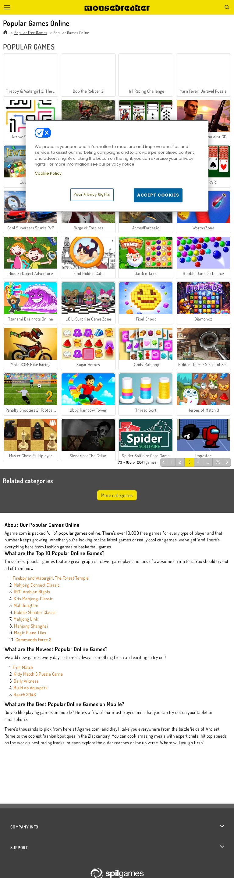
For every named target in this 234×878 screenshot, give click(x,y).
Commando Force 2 (33, 640)
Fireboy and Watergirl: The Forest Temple (51, 578)
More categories (117, 495)
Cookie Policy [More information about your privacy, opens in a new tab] (48, 173)
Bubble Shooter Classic (35, 612)
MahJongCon (26, 605)
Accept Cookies (158, 195)
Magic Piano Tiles (30, 633)
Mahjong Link (25, 619)
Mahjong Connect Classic (36, 585)
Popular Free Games (30, 32)
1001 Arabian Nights (32, 592)
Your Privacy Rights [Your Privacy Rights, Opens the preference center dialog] (92, 194)
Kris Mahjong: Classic (33, 599)
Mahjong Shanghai (31, 626)
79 (218, 462)
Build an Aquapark (31, 688)
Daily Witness (26, 681)
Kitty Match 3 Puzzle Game (38, 674)
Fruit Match (23, 667)
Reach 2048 (25, 695)
